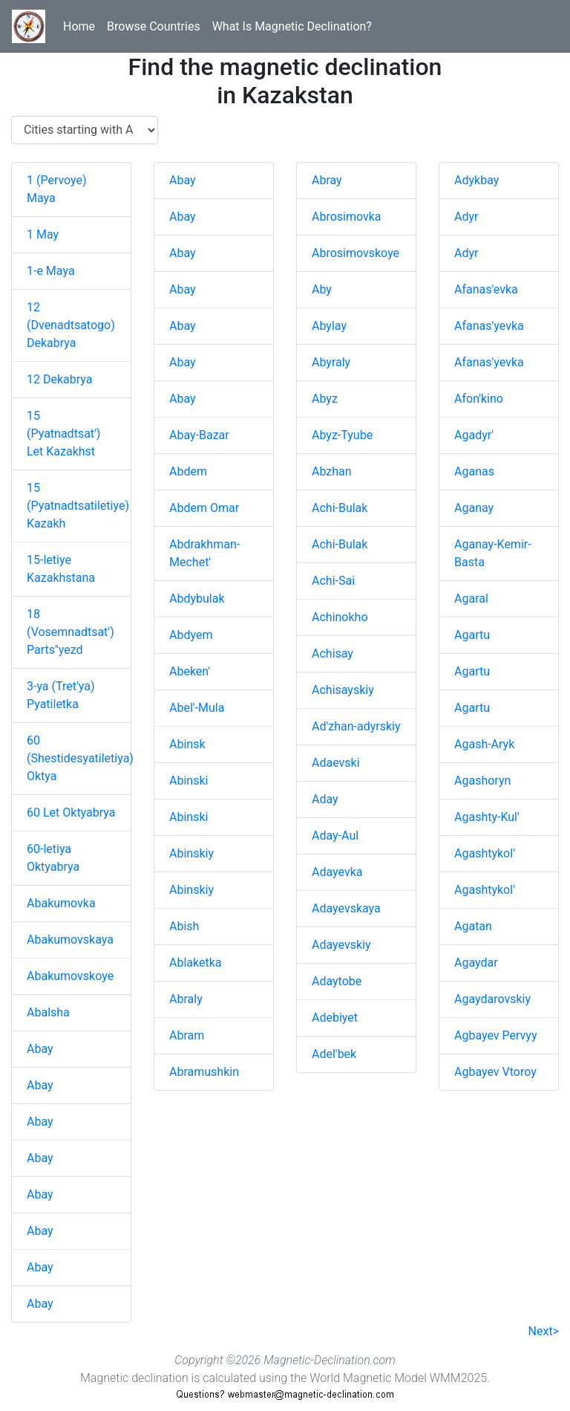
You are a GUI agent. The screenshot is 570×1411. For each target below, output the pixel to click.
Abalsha (48, 1012)
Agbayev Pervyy (495, 1035)
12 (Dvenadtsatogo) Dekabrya (71, 325)
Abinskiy (191, 853)
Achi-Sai (333, 581)
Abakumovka (61, 903)
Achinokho (340, 617)
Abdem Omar (204, 508)
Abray (327, 180)
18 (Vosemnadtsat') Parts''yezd (70, 632)
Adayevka (337, 872)
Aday (325, 799)
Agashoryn (482, 780)
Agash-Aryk (484, 744)
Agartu (472, 635)
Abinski (188, 780)
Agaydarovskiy (492, 999)
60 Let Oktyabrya (71, 812)
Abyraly (331, 362)
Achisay (332, 653)
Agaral (471, 598)
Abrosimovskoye (355, 253)
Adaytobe (336, 981)
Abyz (325, 399)
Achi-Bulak (339, 508)
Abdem (188, 471)
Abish (184, 926)
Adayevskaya (346, 908)
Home (79, 26)
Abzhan (332, 471)
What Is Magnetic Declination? (292, 26)
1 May (43, 234)
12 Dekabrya (59, 379)
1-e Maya (51, 271)
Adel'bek (334, 1054)
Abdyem (190, 635)
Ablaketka (195, 963)
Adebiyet (335, 1018)
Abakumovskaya (70, 939)
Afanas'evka (486, 289)
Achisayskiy (343, 690)
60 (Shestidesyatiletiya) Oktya (80, 758)
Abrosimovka (346, 217)
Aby (322, 289)
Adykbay (476, 180)
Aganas (474, 471)
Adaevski (336, 763)
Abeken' (189, 671)
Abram (186, 1035)
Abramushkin (204, 1072)
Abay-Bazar (199, 435)
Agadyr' (474, 435)
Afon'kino (478, 399)
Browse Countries (153, 26)
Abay (40, 1049)
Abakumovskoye (70, 976)
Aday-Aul (335, 835)
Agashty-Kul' (487, 817)
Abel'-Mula (196, 708)
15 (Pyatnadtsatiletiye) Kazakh (78, 506)
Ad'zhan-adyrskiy (356, 726)
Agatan (473, 926)
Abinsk (187, 744)
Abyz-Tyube (342, 435)
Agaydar (476, 963)
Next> (543, 1331)
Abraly (186, 999)
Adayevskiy (341, 945)
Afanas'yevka (489, 326)
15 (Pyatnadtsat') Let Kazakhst (63, 433)
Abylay (329, 326)
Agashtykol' (484, 853)
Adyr (466, 217)
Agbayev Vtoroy (495, 1072)
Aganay (474, 508)
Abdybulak (197, 598)
